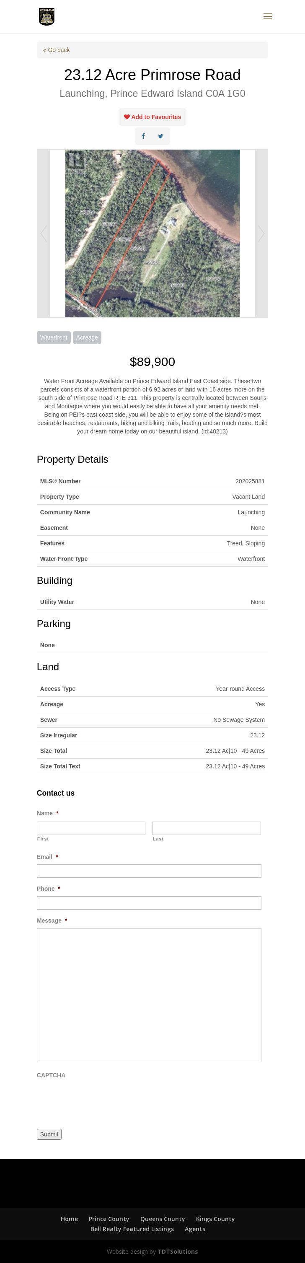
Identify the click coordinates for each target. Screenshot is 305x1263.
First (43, 838)
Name (48, 813)
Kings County (215, 1219)
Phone (48, 888)
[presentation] (100, 1099)
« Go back (56, 50)
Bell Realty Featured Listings (132, 1229)
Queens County (162, 1219)
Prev (43, 233)
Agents (195, 1229)
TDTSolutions (177, 1251)
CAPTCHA (51, 1075)
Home (69, 1219)
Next (261, 233)
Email (47, 856)
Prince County (109, 1219)
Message (52, 920)
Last (157, 838)
